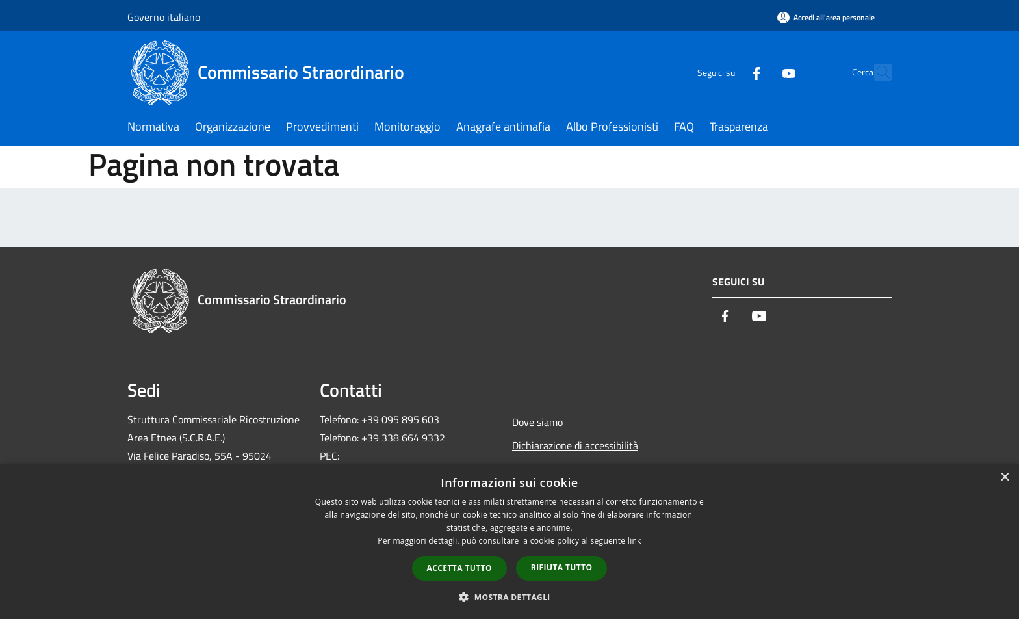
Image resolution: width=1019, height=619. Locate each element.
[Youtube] (760, 72)
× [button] (1004, 477)
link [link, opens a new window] (634, 540)
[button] (509, 596)
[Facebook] (728, 72)
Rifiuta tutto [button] (562, 567)
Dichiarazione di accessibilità (575, 445)
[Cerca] (876, 72)
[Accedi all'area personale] (826, 17)
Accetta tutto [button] (459, 567)
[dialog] (509, 541)
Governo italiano (163, 17)
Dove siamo (537, 422)
